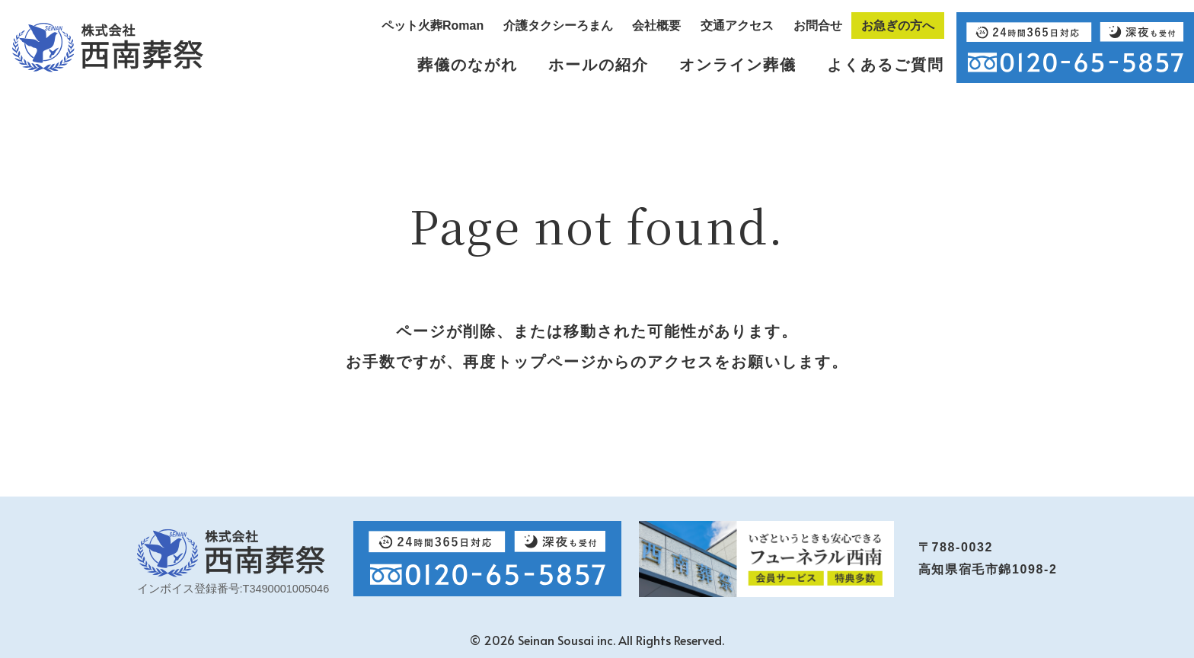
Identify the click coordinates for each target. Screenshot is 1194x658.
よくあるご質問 (885, 64)
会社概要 (656, 25)
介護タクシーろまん (558, 25)
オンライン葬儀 (738, 64)
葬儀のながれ (467, 64)
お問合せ (817, 25)
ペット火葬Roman (433, 25)
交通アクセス (737, 25)
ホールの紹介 (598, 64)
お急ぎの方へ (897, 25)
